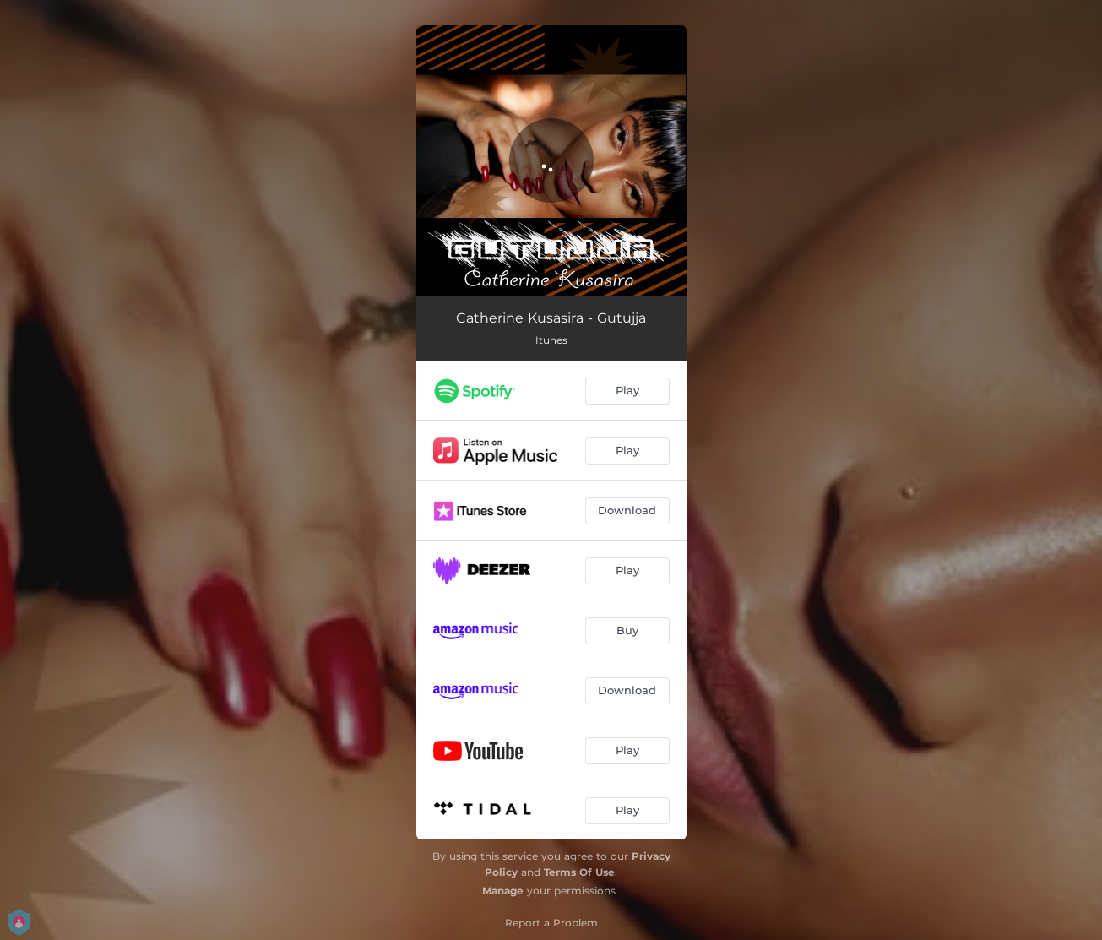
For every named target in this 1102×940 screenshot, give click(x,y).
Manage (503, 890)
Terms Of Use (579, 872)
